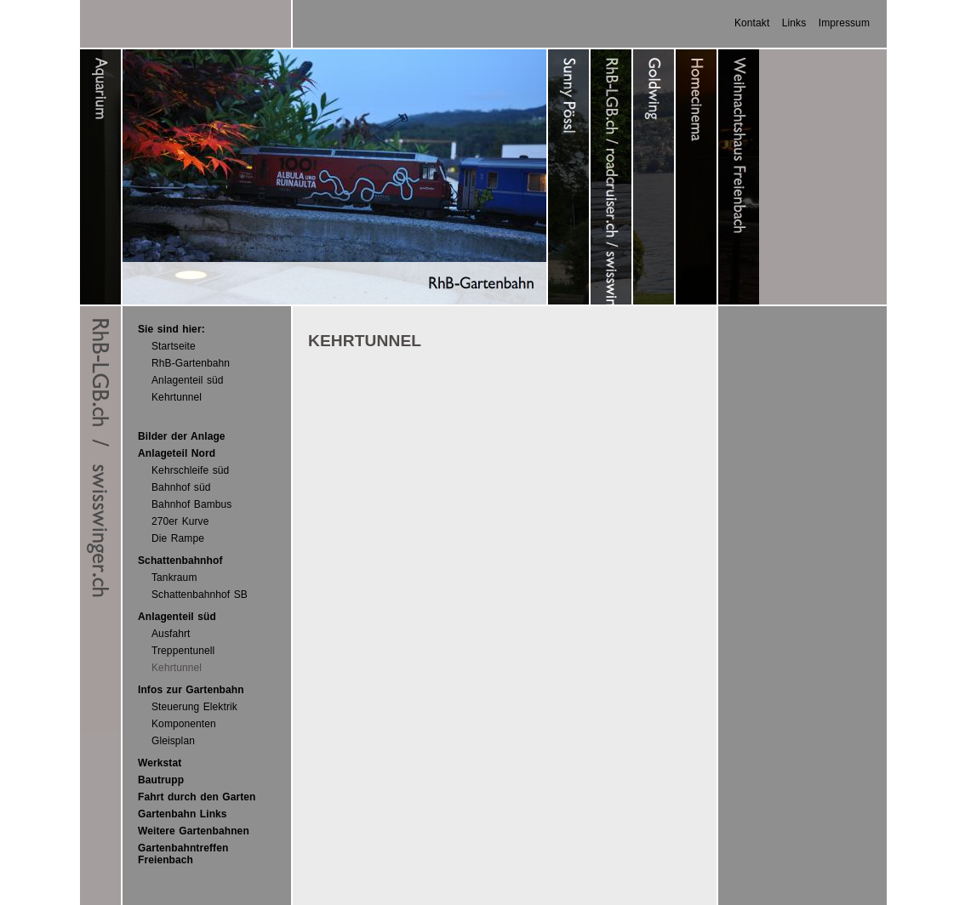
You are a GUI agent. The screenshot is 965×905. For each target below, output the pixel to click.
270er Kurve (179, 521)
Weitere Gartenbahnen (193, 831)
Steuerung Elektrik (194, 707)
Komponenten (183, 724)
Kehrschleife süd (190, 470)
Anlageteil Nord (176, 453)
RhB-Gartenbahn (190, 363)
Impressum (844, 23)
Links (794, 23)
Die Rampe (177, 538)
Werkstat (159, 763)
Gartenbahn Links (182, 814)
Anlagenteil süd (187, 380)
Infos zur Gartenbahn (191, 690)
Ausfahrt (171, 634)
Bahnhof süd (181, 487)
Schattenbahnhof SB (199, 594)
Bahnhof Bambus (191, 504)
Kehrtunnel (176, 397)
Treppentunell (182, 651)
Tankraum (174, 577)
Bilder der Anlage (182, 436)
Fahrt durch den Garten (197, 797)
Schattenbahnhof (180, 560)
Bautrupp (161, 780)
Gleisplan (173, 741)
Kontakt (751, 23)
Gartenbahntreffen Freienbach (183, 854)
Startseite (173, 346)
